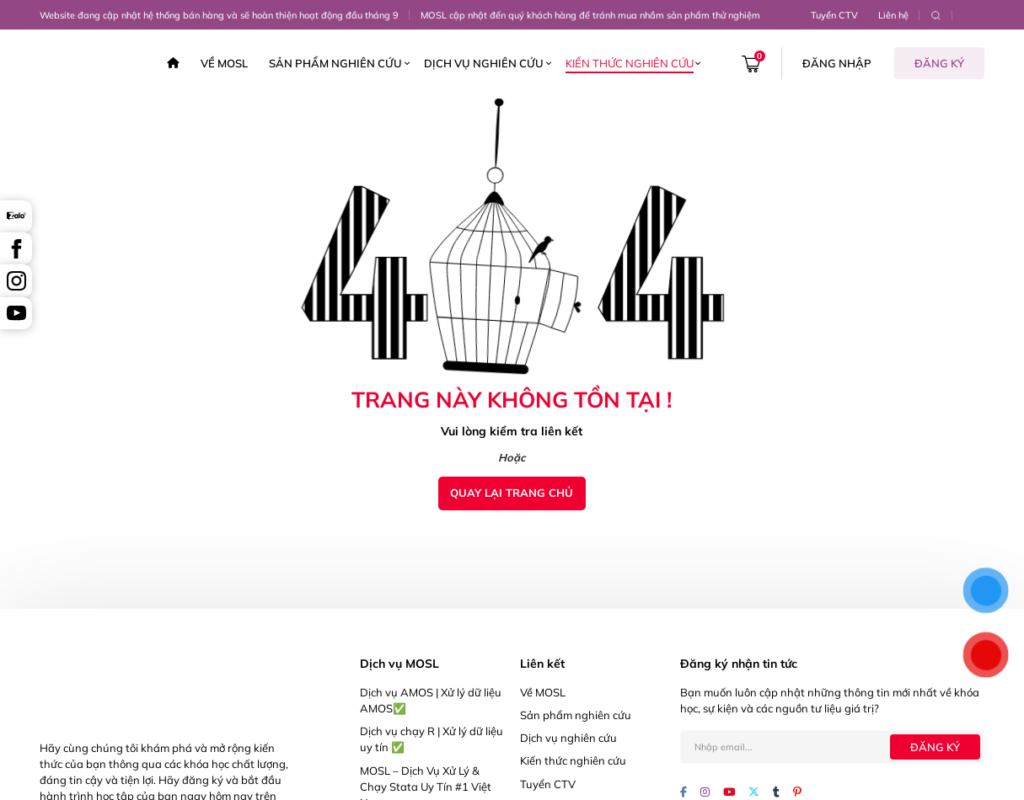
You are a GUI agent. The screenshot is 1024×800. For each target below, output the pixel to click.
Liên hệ (893, 15)
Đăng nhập (836, 63)
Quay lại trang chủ (511, 492)
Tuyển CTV (834, 15)
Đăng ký (939, 63)
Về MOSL (224, 63)
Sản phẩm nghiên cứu (335, 63)
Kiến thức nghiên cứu (630, 63)
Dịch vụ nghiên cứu (484, 63)
